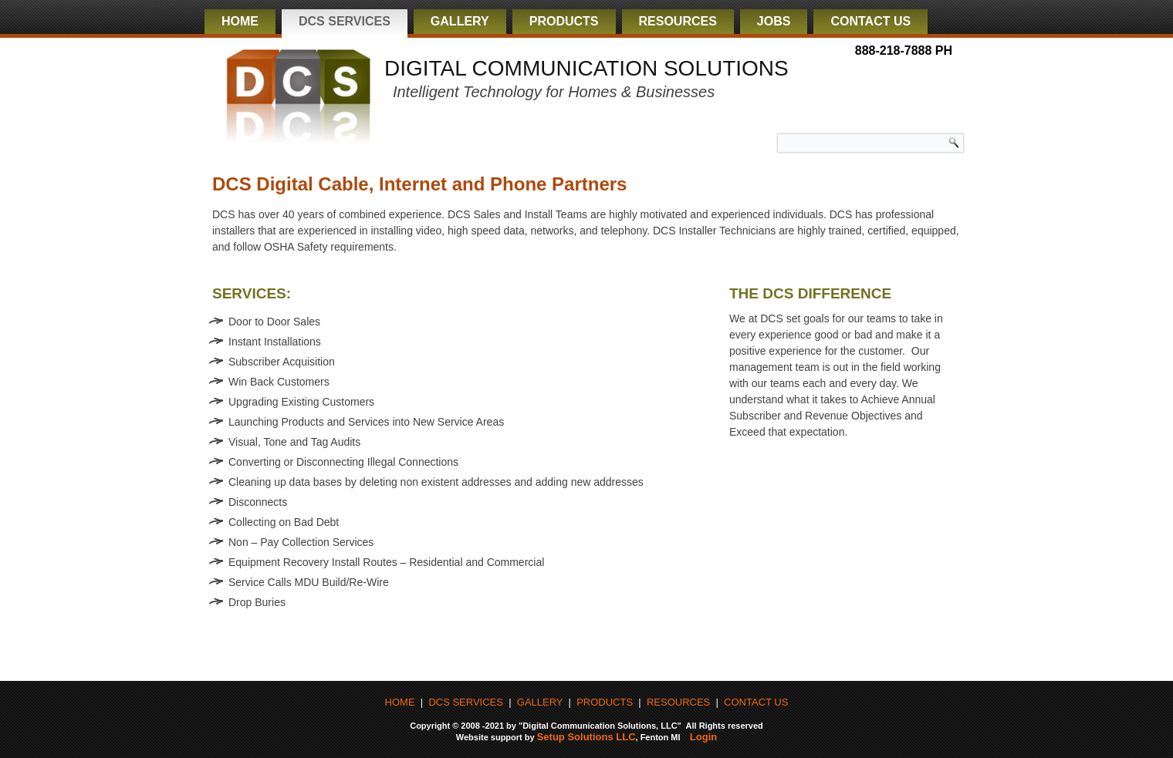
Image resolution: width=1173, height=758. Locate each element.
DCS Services (344, 21)
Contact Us (870, 21)
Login (703, 737)
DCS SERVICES (465, 702)
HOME (400, 702)
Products (564, 21)
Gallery (460, 21)
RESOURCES (678, 702)
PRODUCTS (604, 702)
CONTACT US (756, 702)
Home (240, 21)
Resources (678, 21)
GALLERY (540, 702)
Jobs (774, 21)
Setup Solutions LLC (586, 737)
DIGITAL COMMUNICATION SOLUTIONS (586, 68)
